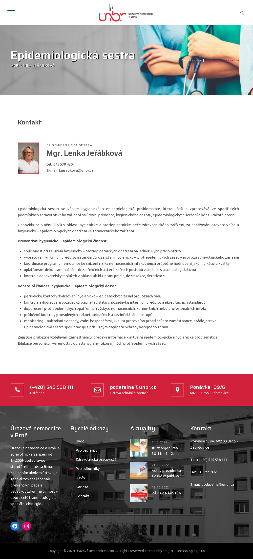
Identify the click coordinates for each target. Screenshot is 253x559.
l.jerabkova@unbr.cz (76, 170)
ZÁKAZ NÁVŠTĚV (166, 493)
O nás (80, 478)
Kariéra (82, 487)
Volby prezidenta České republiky (166, 473)
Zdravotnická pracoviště (96, 459)
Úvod (80, 441)
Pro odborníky (88, 468)
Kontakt (82, 496)
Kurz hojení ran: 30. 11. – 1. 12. (165, 451)
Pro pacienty (86, 450)
